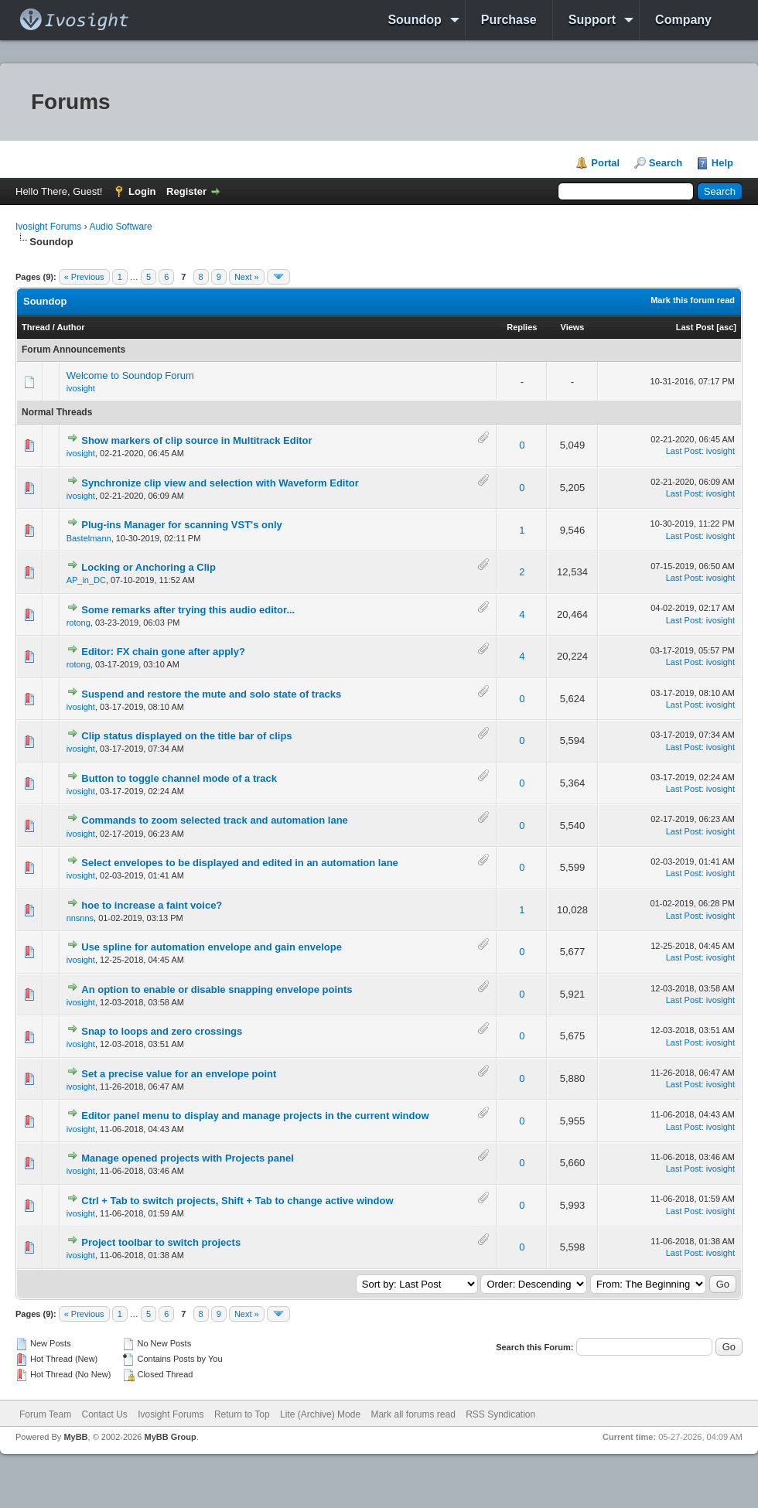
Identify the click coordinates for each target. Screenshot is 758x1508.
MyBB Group (170, 1436)
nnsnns (80, 918)
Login (141, 191)
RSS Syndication (500, 1414)
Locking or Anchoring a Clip (148, 567)
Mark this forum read (692, 300)
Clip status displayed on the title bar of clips (186, 736)
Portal (605, 163)
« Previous (84, 276)
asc (726, 327)
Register (186, 191)
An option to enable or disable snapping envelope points (216, 989)
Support (592, 19)
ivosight (81, 388)
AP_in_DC (86, 580)
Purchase (509, 19)
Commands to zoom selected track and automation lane (214, 820)
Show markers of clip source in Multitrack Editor (196, 440)
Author (70, 327)
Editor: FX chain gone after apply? (163, 651)
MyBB (75, 1436)
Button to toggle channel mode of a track (179, 778)
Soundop (414, 19)
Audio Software (120, 226)
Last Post (695, 327)
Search (665, 163)
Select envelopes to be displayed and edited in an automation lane (239, 862)
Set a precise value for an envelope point (178, 1074)
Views (573, 327)
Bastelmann (89, 538)
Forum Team (45, 1414)
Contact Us (104, 1414)
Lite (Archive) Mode (320, 1414)
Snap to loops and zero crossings (161, 1031)
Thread (36, 327)
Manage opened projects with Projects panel (187, 1158)
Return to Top (242, 1414)
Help (722, 163)
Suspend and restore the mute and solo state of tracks (211, 694)
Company (683, 19)
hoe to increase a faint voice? (151, 905)
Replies (522, 327)
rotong (78, 622)
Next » (246, 276)
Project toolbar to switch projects (161, 1242)
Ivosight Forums (48, 226)
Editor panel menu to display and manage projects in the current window (255, 1115)
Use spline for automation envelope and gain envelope (211, 947)
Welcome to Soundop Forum (130, 375)
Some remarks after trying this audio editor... (188, 610)
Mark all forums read (412, 1414)
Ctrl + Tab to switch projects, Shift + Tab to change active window (237, 1200)
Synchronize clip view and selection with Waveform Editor (220, 483)
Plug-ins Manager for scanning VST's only (181, 525)
